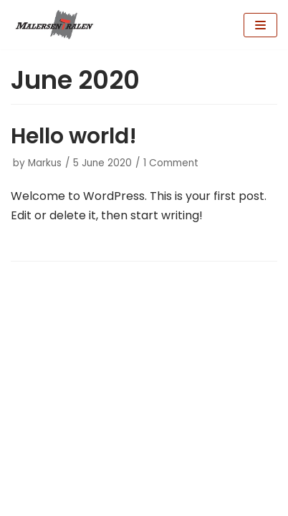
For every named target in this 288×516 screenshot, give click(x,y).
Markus (45, 163)
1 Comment (170, 163)
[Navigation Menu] (260, 25)
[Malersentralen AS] (54, 24)
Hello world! (74, 136)
